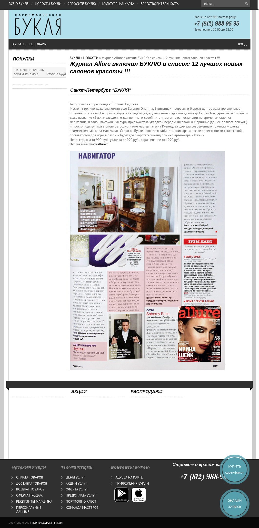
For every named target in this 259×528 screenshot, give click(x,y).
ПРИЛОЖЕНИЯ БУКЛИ (132, 483)
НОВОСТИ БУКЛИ (48, 3)
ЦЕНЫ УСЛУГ (75, 477)
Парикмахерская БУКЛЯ (47, 522)
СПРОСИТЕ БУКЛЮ (82, 3)
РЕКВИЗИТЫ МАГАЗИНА (34, 501)
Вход (242, 44)
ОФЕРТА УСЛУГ (77, 489)
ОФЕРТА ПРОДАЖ (29, 495)
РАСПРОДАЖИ (146, 391)
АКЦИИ (79, 391)
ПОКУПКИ (23, 59)
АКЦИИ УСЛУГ (76, 483)
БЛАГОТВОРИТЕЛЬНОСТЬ (159, 3)
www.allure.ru (99, 144)
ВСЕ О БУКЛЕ (19, 3)
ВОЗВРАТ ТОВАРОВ (30, 489)
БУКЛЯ (75, 58)
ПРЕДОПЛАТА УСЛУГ (81, 495)
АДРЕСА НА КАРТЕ (129, 477)
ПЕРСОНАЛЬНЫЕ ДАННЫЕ (28, 509)
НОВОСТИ (90, 58)
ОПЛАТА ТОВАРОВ (29, 477)
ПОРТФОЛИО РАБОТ (81, 501)
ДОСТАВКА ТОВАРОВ (31, 483)
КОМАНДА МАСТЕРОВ (82, 507)
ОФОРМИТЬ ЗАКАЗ (26, 74)
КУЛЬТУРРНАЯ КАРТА (118, 3)
